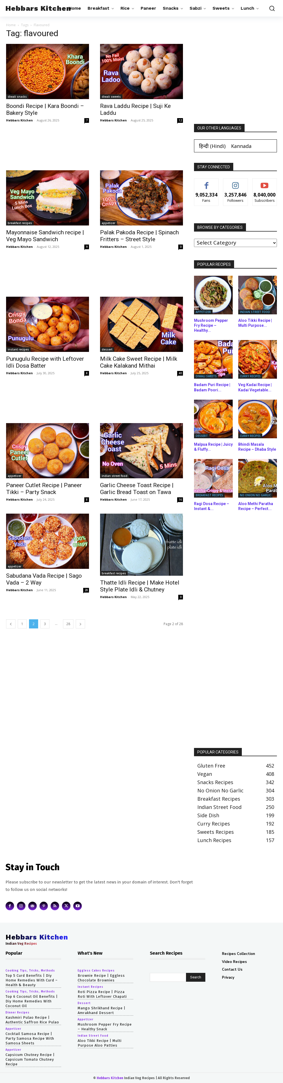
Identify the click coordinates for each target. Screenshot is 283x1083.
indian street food (114, 476)
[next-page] (80, 623)
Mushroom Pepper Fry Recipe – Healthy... (211, 325)
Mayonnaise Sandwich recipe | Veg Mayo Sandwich (45, 236)
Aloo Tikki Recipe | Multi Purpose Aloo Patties (100, 1042)
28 (86, 590)
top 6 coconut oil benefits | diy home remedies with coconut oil (32, 1001)
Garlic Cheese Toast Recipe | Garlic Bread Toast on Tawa (137, 488)
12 (180, 120)
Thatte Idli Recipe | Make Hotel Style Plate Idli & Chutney (139, 586)
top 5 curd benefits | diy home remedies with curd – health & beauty (32, 980)
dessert (107, 349)
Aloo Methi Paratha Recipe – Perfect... (255, 506)
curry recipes (250, 376)
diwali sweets (111, 97)
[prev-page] (10, 623)
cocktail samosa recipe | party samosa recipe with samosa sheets (30, 1038)
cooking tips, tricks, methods (30, 970)
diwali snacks (17, 97)
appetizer (108, 223)
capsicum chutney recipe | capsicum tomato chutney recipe (30, 1059)
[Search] (195, 977)
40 (180, 373)
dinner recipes (18, 1012)
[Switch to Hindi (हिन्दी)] (212, 146)
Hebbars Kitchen (19, 120)
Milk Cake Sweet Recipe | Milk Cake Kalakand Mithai (138, 362)
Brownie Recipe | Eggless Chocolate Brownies (101, 977)
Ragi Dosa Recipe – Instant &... (211, 506)
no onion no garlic (255, 495)
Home (11, 25)
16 (180, 499)
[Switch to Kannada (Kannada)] (241, 146)
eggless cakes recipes (96, 970)
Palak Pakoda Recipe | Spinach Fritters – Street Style (139, 236)
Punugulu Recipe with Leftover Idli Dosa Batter (45, 362)
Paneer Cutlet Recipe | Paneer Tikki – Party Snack (44, 488)
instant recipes (18, 349)
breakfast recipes (20, 223)
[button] (270, 8)
